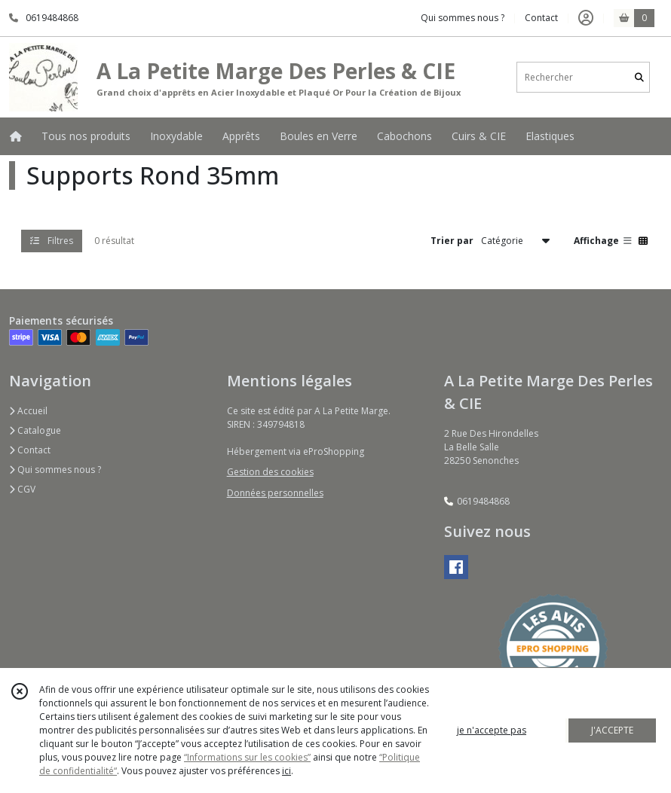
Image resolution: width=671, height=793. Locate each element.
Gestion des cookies (270, 471)
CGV (22, 489)
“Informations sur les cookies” (247, 757)
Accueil (28, 410)
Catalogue (35, 430)
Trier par (451, 240)
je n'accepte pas (491, 730)
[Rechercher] (639, 77)
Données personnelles (275, 492)
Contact (541, 17)
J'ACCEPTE (612, 730)
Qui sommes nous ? (55, 469)
